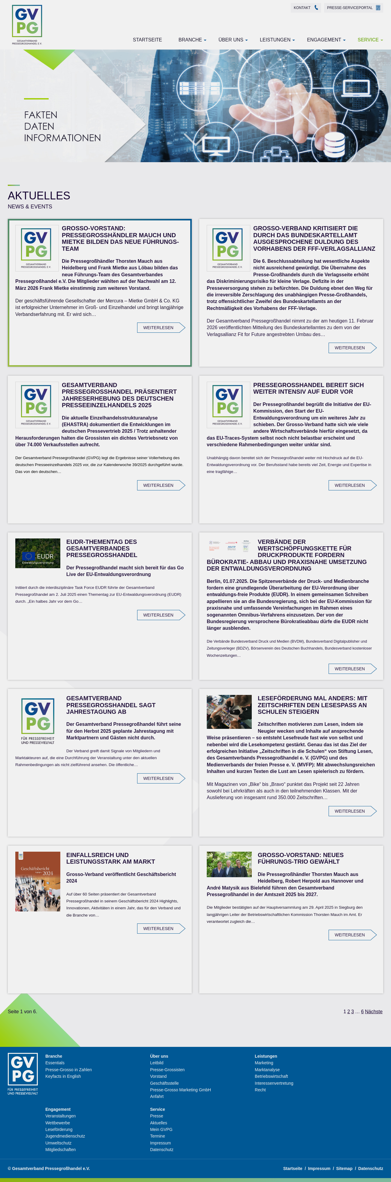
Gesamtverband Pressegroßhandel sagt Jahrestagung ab (110, 705)
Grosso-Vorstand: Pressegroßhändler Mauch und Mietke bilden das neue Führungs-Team (120, 238)
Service (368, 39)
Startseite (147, 39)
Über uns (230, 39)
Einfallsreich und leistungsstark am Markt (110, 858)
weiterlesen (158, 327)
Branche (190, 39)
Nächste (374, 1011)
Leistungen (275, 39)
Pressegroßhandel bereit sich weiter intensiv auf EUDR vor (308, 388)
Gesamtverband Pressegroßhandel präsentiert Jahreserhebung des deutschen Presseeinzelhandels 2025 (119, 395)
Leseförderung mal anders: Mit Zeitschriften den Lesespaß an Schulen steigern (313, 705)
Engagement (324, 39)
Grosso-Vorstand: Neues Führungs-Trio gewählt (301, 858)
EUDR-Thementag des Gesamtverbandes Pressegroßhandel (101, 548)
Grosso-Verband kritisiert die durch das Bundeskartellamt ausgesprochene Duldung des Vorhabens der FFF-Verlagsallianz (314, 238)
